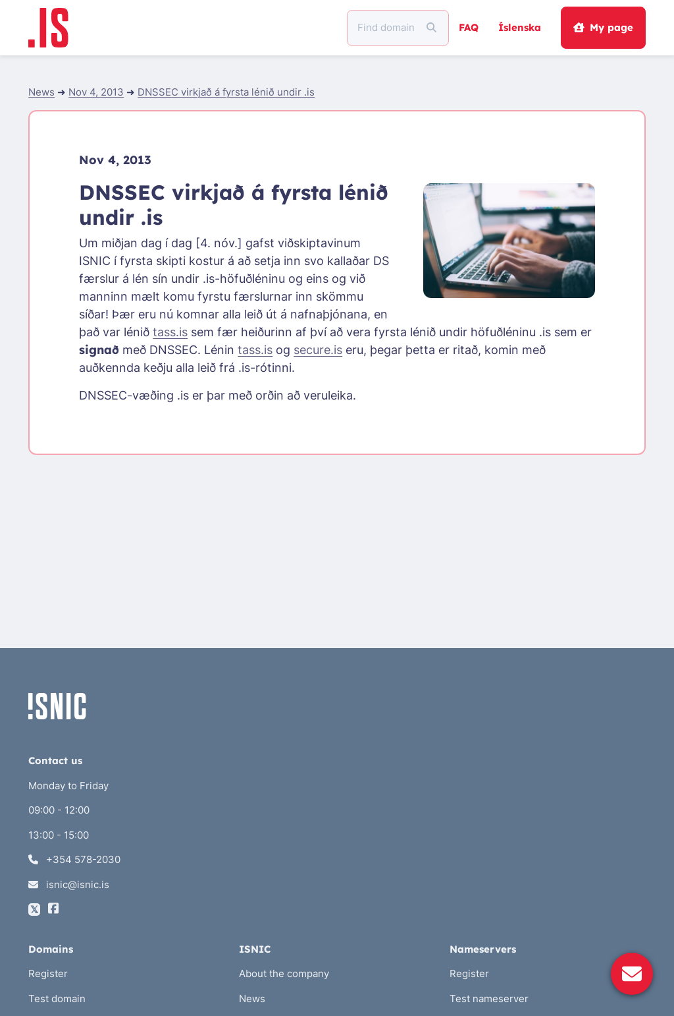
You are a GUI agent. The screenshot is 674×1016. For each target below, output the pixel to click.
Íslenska (519, 27)
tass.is (170, 332)
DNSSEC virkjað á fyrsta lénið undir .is (226, 92)
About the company (284, 973)
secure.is (318, 350)
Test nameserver (489, 998)
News (41, 92)
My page (603, 27)
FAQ (469, 27)
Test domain (57, 998)
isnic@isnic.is (68, 884)
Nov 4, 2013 (96, 92)
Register (48, 973)
